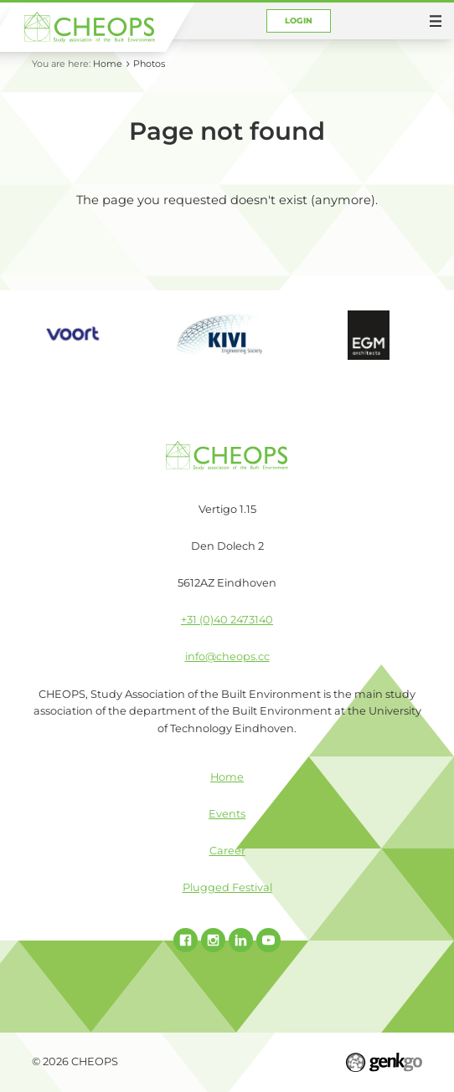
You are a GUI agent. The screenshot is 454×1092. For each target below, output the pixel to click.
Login (299, 20)
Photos (149, 63)
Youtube (268, 940)
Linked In (241, 940)
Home (107, 63)
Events (227, 813)
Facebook (185, 940)
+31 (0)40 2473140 (227, 619)
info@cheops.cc (227, 656)
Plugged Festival (227, 887)
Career (227, 850)
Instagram (213, 940)
